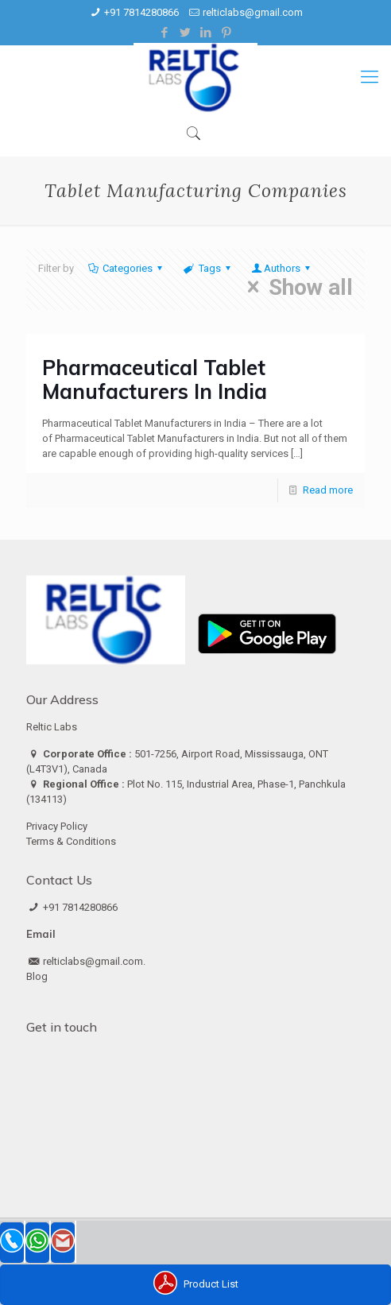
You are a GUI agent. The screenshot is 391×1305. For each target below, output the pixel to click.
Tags (207, 268)
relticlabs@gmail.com (253, 12)
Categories (126, 268)
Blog (37, 976)
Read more (328, 490)
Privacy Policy (56, 826)
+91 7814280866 (141, 12)
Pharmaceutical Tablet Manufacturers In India (154, 379)
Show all (295, 287)
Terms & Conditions (71, 841)
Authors (282, 268)
